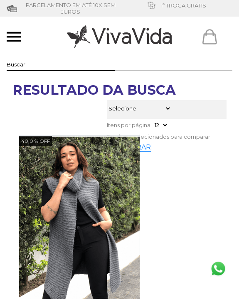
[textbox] (61, 64)
